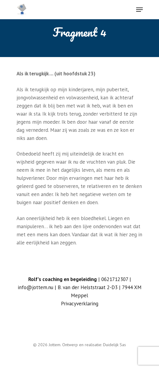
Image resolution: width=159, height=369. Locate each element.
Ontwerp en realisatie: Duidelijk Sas (94, 344)
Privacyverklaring (79, 303)
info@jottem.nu (35, 287)
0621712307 (114, 279)
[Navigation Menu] (139, 10)
